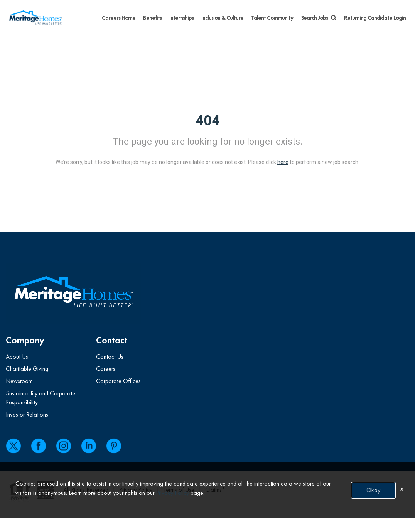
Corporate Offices (118, 381)
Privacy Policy (172, 493)
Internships (181, 18)
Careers (105, 368)
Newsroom (19, 381)
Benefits (152, 18)
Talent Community (272, 18)
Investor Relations (27, 414)
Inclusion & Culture (222, 18)
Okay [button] (373, 490)
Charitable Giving (27, 368)
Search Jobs (318, 18)
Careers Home (118, 18)
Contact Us (109, 357)
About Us (17, 357)
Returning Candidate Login (375, 18)
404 (208, 121)
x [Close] (401, 488)
